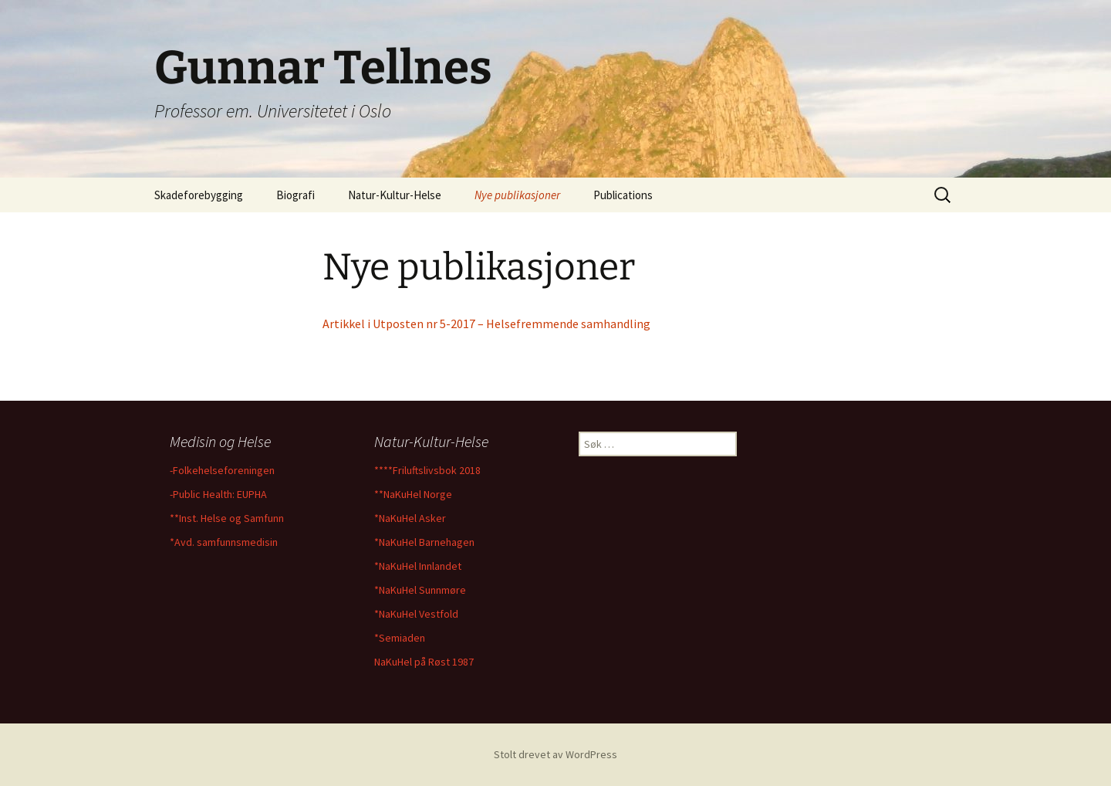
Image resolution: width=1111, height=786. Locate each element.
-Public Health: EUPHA (218, 494)
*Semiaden (399, 638)
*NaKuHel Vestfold (416, 614)
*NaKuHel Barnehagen (424, 542)
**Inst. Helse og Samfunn (227, 518)
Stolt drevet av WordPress (555, 754)
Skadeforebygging (198, 195)
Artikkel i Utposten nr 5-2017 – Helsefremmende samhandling (486, 323)
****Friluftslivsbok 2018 (427, 470)
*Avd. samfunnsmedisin (224, 542)
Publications (623, 195)
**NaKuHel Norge (413, 494)
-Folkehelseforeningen (222, 470)
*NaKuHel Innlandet (417, 566)
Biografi (295, 195)
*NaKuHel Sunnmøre (420, 590)
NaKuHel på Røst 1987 (424, 662)
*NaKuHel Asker (410, 518)
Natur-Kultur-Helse (394, 195)
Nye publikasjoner (517, 195)
